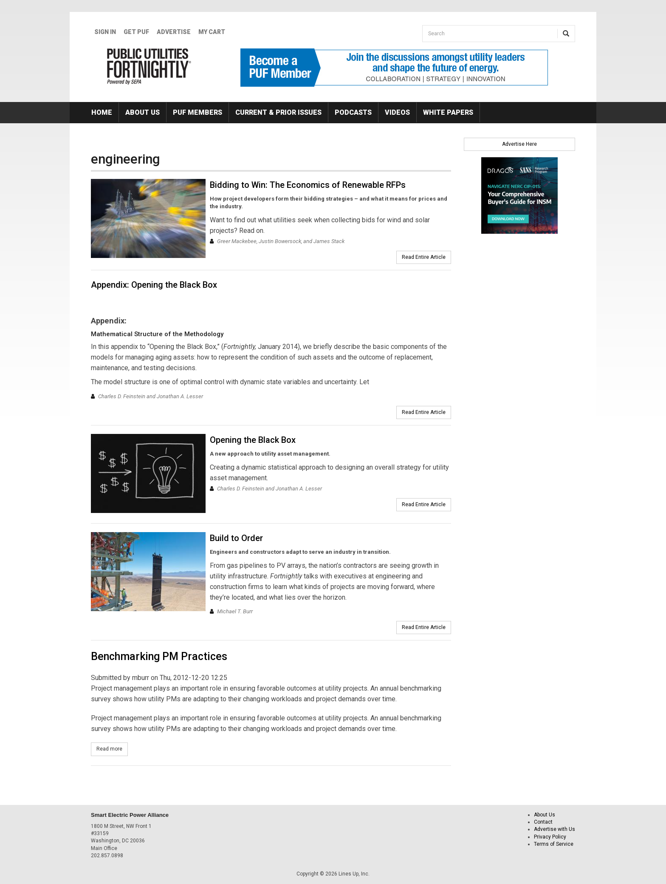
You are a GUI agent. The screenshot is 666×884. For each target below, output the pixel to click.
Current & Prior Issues (278, 112)
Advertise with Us (554, 829)
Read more (112, 748)
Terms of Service (553, 844)
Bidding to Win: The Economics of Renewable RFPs (308, 185)
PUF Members (197, 112)
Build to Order (236, 538)
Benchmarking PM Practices (159, 656)
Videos (397, 112)
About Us (142, 112)
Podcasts (353, 112)
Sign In (105, 31)
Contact (543, 822)
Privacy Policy (550, 837)
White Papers (448, 112)
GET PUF (136, 31)
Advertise (174, 31)
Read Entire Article (424, 257)
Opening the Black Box (253, 440)
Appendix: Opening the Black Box (154, 285)
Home (101, 112)
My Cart (211, 31)
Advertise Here (519, 144)
